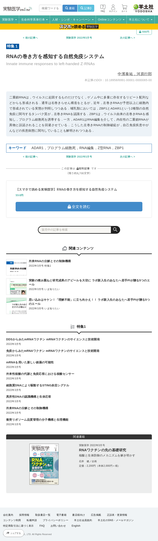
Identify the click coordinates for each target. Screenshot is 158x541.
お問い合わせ (58, 525)
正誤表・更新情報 (117, 514)
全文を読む (79, 206)
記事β (86, 8)
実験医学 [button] (9, 19)
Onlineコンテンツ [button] (111, 19)
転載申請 (32, 520)
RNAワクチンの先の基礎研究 (102, 450)
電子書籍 (61, 514)
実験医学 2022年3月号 (79, 37)
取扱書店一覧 (42, 514)
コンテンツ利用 (12, 520)
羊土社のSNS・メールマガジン (116, 520)
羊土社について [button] (140, 19)
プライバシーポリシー (55, 520)
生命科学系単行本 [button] (34, 19)
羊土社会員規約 (83, 520)
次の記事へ (126, 37)
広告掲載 (96, 514)
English (76, 525)
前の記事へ (31, 37)
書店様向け (78, 514)
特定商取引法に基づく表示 (18, 525)
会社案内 (8, 514)
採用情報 (24, 514)
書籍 (70, 8)
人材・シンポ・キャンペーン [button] (73, 19)
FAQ (42, 525)
